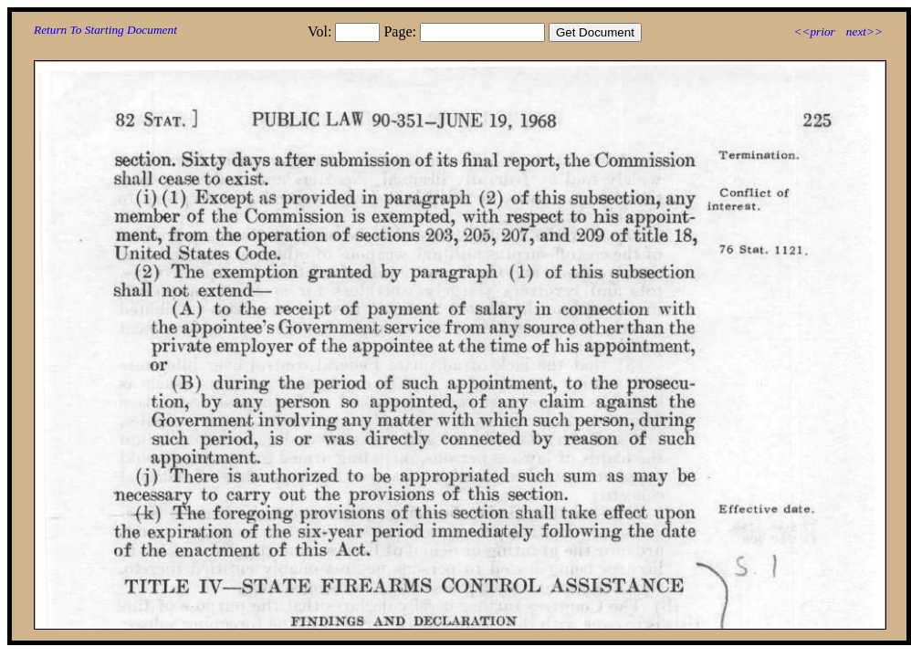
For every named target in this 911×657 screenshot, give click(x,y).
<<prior (813, 31)
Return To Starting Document (105, 29)
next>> (864, 31)
